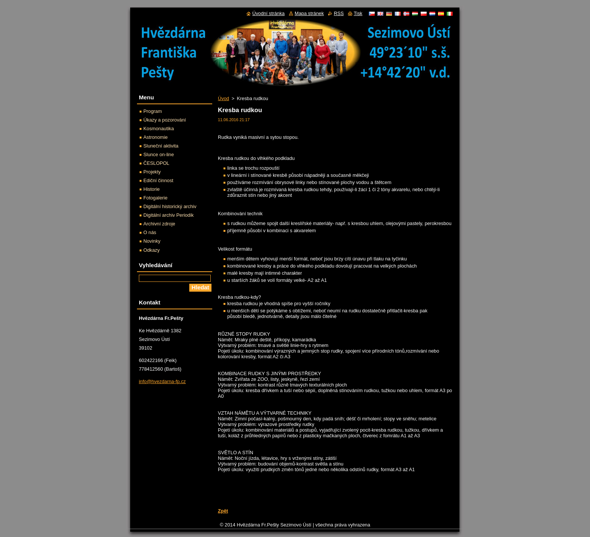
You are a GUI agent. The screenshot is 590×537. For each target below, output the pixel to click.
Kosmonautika (158, 128)
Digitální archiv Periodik (168, 215)
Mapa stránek (309, 13)
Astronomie (155, 137)
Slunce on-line (158, 154)
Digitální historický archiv (169, 206)
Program (152, 111)
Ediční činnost (158, 180)
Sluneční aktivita (160, 146)
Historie (151, 189)
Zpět (223, 511)
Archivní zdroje (159, 224)
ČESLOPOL (156, 163)
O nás (149, 232)
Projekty (152, 172)
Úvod (223, 98)
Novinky (152, 241)
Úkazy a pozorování (164, 120)
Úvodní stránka (268, 13)
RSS (339, 13)
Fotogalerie (155, 198)
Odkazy (151, 250)
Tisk (358, 13)
